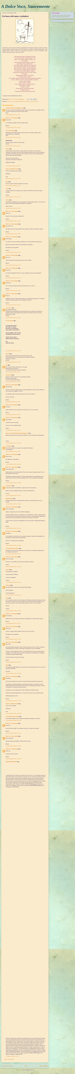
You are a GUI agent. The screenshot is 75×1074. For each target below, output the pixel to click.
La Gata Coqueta (9, 320)
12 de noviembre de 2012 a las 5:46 (13, 495)
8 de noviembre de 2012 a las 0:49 (13, 165)
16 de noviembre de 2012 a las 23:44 (13, 713)
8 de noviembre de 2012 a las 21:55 (13, 290)
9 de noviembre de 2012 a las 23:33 (13, 401)
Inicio (26, 1066)
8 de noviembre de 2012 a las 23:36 (13, 350)
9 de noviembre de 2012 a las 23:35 (13, 430)
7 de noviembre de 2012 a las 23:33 (13, 114)
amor (13, 101)
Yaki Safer (8, 585)
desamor (21, 101)
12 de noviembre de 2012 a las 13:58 (13, 528)
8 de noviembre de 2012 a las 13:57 (13, 185)
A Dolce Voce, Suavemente (25, 6)
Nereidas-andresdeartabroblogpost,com (14, 108)
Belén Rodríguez (9, 498)
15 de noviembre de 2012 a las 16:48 (13, 673)
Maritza (7, 148)
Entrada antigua (43, 1066)
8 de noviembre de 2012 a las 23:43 (13, 362)
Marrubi (8, 569)
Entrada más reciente (7, 1066)
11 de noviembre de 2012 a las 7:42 (13, 451)
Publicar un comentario (9, 1059)
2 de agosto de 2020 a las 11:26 (12, 1056)
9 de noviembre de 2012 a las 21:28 (13, 381)
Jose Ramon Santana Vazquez (12, 548)
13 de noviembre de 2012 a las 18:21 (13, 582)
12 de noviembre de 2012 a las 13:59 (13, 545)
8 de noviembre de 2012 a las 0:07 (13, 145)
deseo (24, 101)
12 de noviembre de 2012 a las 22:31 (13, 553)
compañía (16, 101)
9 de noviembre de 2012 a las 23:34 (13, 414)
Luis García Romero (10, 130)
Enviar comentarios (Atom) (28, 1070)
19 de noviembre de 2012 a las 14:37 (13, 733)
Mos (7, 365)
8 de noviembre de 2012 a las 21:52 (13, 252)
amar (10, 101)
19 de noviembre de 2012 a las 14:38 (13, 746)
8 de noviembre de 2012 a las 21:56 (13, 304)
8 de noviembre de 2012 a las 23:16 (13, 317)
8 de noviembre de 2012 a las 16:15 (13, 196)
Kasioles (7, 353)
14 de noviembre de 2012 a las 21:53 (13, 639)
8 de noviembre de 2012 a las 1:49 (13, 178)
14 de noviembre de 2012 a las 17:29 (13, 610)
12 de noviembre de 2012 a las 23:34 (13, 566)
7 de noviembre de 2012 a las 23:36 (13, 137)
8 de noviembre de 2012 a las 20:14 (13, 208)
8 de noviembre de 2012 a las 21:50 (13, 233)
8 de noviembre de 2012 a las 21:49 (13, 221)
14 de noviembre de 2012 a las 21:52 (13, 623)
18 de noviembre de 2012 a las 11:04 (13, 720)
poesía (36, 101)
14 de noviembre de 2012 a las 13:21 (13, 595)
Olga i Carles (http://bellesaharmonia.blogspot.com (17, 433)
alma (8, 101)
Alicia (7, 181)
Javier (7, 188)
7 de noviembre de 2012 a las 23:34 (13, 127)
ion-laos (7, 200)
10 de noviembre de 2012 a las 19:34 (13, 443)
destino (27, 101)
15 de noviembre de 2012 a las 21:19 (13, 700)
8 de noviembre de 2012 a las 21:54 (13, 277)
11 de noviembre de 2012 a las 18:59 (13, 464)
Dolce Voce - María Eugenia (14, 99)
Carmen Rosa (9, 307)
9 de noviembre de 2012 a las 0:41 (13, 371)
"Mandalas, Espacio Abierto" (63, 16)
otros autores (32, 101)
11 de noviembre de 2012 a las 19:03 (13, 482)
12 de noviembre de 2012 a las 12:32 (13, 504)
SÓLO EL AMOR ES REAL (12, 169)
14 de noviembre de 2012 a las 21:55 (13, 662)
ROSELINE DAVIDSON (11, 761)
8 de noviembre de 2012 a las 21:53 (13, 265)
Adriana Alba (9, 374)
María (7, 598)
